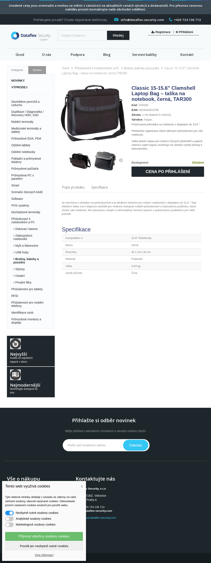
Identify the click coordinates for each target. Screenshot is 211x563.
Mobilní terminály (22, 121)
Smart (15, 185)
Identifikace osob (22, 312)
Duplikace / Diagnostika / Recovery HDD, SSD (27, 113)
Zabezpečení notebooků (22, 237)
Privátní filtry (22, 282)
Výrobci (37, 70)
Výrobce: (137, 119)
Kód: (135, 105)
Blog (106, 54)
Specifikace (99, 187)
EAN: (135, 110)
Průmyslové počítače (25, 168)
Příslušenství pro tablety (27, 289)
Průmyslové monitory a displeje (26, 321)
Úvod (20, 54)
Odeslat (135, 445)
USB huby (21, 252)
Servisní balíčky (144, 54)
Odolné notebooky (23, 152)
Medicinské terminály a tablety (26, 130)
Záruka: (136, 114)
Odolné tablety (20, 145)
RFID (14, 296)
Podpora (78, 54)
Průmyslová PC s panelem (22, 177)
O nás (46, 54)
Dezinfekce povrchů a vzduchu (25, 103)
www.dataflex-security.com (100, 517)
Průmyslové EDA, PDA (26, 138)
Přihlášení (184, 32)
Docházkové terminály (25, 212)
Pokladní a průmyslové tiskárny (26, 160)
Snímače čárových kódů (27, 192)
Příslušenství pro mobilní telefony (27, 304)
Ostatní (19, 275)
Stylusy (19, 269)
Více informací (44, 555)
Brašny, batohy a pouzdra (26, 260)
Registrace (161, 32)
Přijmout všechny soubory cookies (44, 536)
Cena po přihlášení (168, 171)
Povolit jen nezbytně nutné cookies (44, 546)
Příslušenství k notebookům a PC (23, 220)
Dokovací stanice (26, 229)
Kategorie (17, 70)
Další (121, 160)
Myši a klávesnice (26, 245)
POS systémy (20, 205)
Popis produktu (73, 187)
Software (17, 198)
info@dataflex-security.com (94, 510)
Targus (148, 119)
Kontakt (187, 54)
